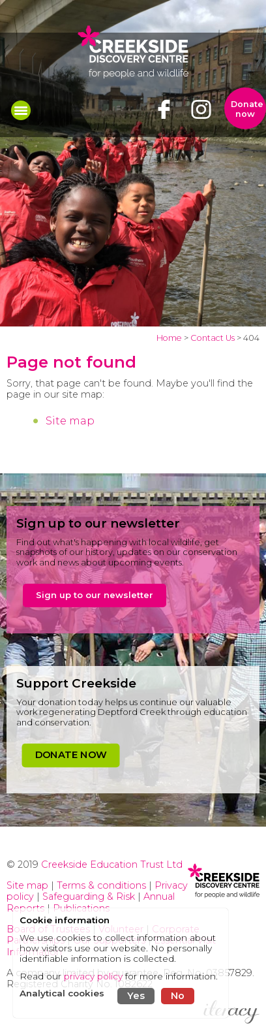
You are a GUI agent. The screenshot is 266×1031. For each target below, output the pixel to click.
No (178, 996)
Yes (136, 996)
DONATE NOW (70, 755)
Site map (70, 421)
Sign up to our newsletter (94, 595)
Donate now (247, 109)
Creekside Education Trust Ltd (112, 864)
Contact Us (212, 338)
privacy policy (93, 976)
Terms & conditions (101, 885)
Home (169, 338)
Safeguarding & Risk (88, 896)
